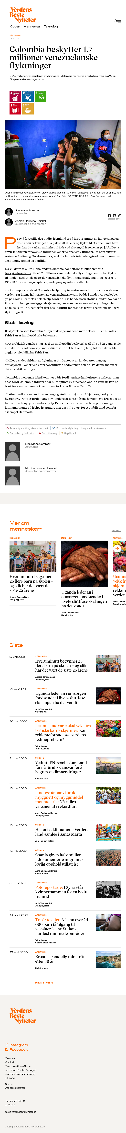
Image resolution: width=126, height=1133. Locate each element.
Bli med (10, 1078)
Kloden (15, 26)
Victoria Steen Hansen (45, 943)
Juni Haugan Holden (44, 841)
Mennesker (32, 26)
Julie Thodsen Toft (70, 613)
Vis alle (116, 531)
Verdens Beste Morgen (20, 1070)
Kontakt (10, 1062)
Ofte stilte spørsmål (15, 1088)
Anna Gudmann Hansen (46, 813)
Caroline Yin (67, 615)
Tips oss (9, 1084)
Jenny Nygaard (17, 599)
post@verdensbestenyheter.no (20, 1112)
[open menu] (117, 21)
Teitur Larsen (41, 746)
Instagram (16, 1045)
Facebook (16, 1049)
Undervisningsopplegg (20, 1074)
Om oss (10, 1058)
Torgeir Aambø (42, 749)
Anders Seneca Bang (19, 597)
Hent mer (44, 982)
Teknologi (51, 26)
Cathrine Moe (41, 779)
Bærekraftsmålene (18, 1066)
